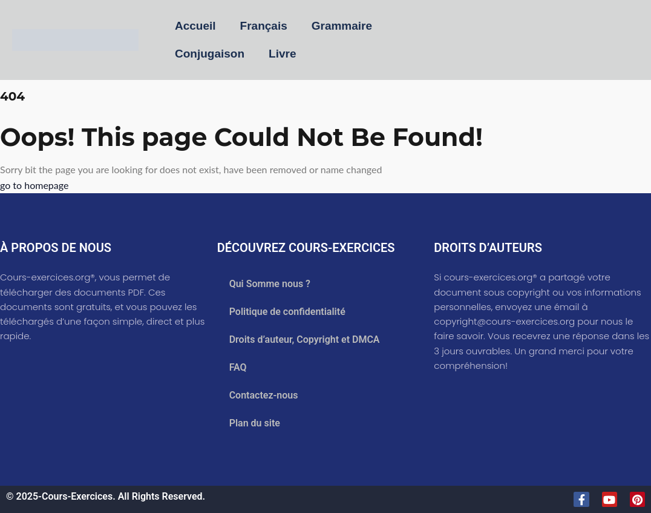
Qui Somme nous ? (269, 284)
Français (263, 25)
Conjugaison (209, 53)
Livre (282, 53)
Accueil (195, 25)
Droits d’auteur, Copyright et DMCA (304, 339)
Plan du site (254, 423)
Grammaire (342, 25)
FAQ (238, 367)
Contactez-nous (263, 395)
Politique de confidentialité (287, 311)
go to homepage (34, 185)
